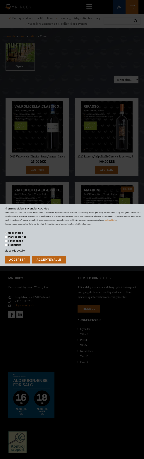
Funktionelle (15, 240)
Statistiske (14, 244)
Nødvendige (15, 233)
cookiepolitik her (110, 220)
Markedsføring (17, 236)
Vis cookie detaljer (15, 250)
